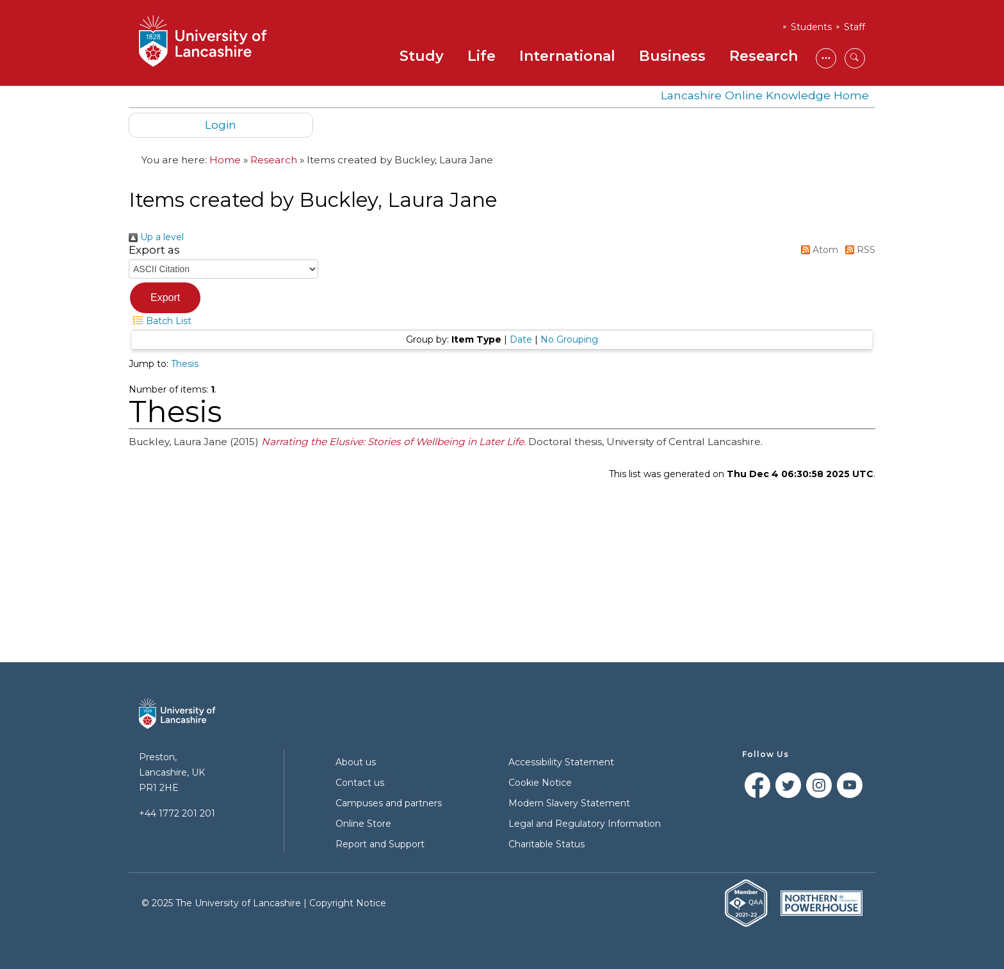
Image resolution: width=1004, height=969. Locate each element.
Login (220, 124)
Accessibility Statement (561, 762)
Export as (154, 249)
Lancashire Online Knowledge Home (765, 95)
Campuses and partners (389, 803)
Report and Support (380, 844)
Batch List (160, 321)
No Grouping (569, 339)
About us (356, 762)
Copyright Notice (347, 903)
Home (225, 160)
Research (763, 56)
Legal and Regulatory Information (584, 823)
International (567, 56)
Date (521, 339)
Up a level (156, 237)
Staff (854, 27)
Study (422, 56)
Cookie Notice (540, 782)
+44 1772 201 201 (177, 813)
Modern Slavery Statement (569, 803)
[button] (165, 297)
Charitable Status (546, 844)
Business (672, 56)
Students (811, 27)
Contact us (360, 782)
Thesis (184, 364)
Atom (817, 250)
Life (481, 56)
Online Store (363, 823)
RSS (858, 250)
